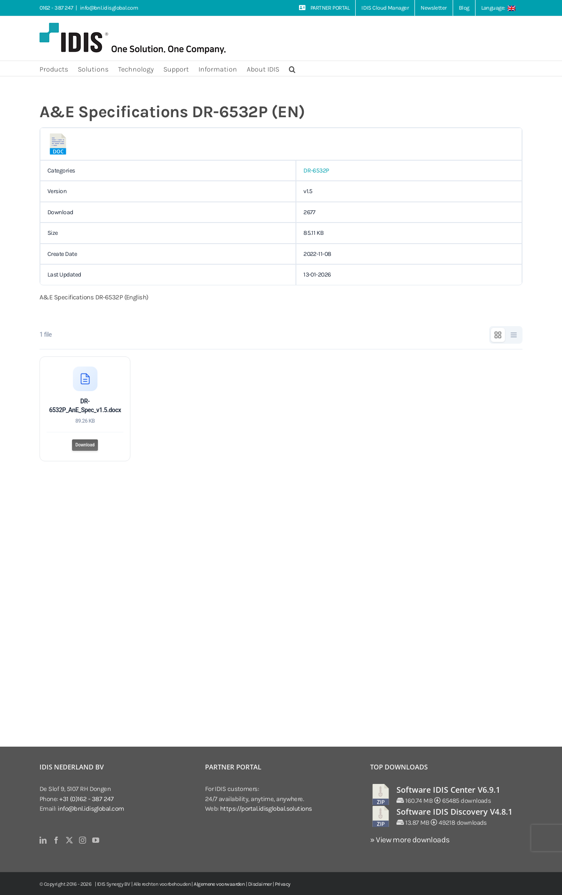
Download (85, 445)
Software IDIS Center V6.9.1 (448, 789)
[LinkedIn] (43, 840)
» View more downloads (409, 840)
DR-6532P (316, 170)
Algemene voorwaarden (219, 884)
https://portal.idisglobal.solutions (266, 808)
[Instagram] (82, 840)
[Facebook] (56, 840)
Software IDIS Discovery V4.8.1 (454, 811)
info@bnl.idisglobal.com (109, 7)
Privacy (283, 884)
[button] (292, 68)
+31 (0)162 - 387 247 (86, 799)
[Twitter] (69, 840)
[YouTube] (95, 840)
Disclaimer (260, 884)
